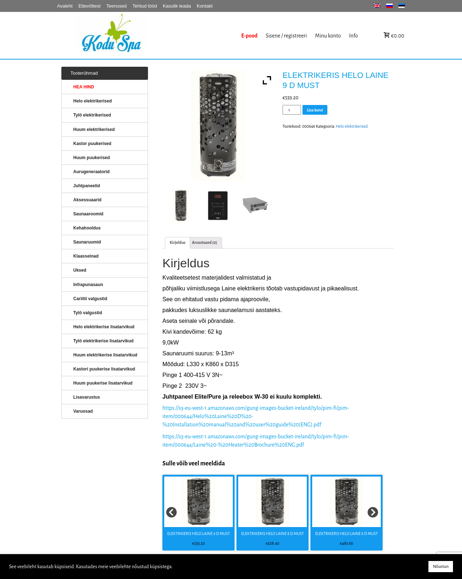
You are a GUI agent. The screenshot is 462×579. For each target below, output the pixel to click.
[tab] (177, 242)
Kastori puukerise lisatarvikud (104, 369)
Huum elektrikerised (94, 129)
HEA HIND (83, 86)
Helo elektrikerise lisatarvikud (103, 326)
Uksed (79, 270)
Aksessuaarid (87, 199)
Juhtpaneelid (86, 185)
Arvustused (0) (204, 242)
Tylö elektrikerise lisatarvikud (103, 340)
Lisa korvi (315, 110)
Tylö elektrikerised (92, 115)
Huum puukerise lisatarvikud (102, 383)
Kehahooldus (87, 228)
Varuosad (83, 411)
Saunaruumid (87, 242)
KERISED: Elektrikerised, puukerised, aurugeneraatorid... (156, 35)
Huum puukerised (91, 157)
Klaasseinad (86, 256)
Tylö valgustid (87, 312)
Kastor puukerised (92, 143)
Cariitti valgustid (90, 298)
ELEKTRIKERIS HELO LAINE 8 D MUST (272, 533)
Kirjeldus (178, 242)
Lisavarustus (86, 397)
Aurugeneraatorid (91, 171)
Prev (172, 512)
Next (373, 512)
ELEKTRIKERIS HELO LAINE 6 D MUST (346, 533)
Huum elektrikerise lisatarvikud (105, 355)
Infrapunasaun (88, 284)
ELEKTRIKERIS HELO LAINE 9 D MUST (198, 533)
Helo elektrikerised (352, 126)
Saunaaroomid (88, 213)
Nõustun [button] (441, 566)
